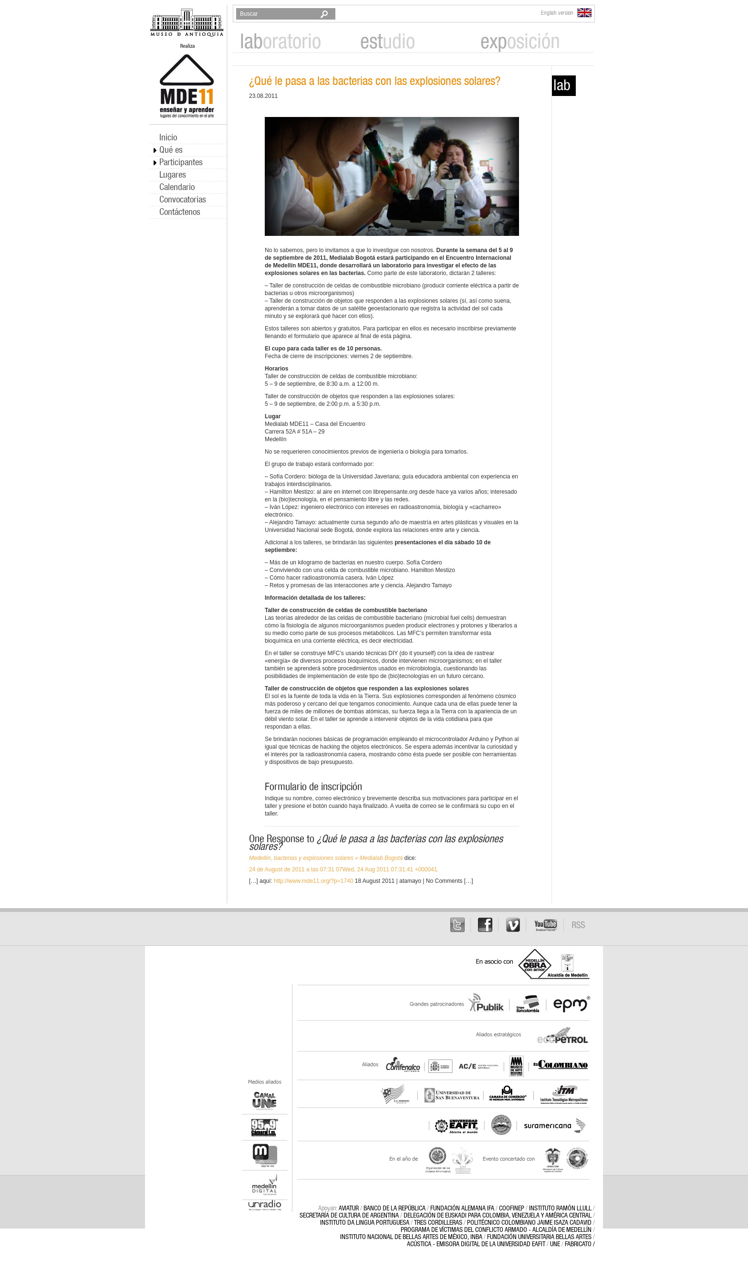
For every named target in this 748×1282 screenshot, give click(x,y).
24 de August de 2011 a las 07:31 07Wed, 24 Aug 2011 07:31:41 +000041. (344, 869)
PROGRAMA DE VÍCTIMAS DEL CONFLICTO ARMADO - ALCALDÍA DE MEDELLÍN (496, 1230)
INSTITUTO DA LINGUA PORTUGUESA (364, 1222)
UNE (555, 1244)
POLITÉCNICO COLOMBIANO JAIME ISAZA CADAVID (529, 1222)
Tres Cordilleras (438, 1222)
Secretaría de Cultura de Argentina (349, 1215)
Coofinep (511, 1208)
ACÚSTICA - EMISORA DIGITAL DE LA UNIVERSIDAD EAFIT (476, 1244)
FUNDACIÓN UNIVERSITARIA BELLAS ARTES (539, 1237)
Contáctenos (179, 212)
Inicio (168, 137)
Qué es (171, 150)
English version (566, 13)
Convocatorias (182, 199)
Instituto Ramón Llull (560, 1208)
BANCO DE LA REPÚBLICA (395, 1208)
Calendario (177, 187)
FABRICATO (578, 1244)
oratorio (280, 42)
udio (387, 42)
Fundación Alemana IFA (462, 1208)
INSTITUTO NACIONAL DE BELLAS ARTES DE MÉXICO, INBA (411, 1237)
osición (520, 42)
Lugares (172, 175)
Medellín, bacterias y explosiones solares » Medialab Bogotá (326, 858)
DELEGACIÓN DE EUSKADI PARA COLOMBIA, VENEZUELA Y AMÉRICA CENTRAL (498, 1215)
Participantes (181, 162)
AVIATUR (349, 1208)
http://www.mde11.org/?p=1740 (313, 881)
